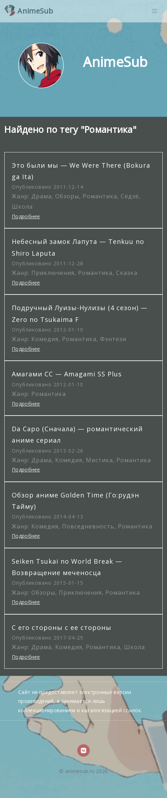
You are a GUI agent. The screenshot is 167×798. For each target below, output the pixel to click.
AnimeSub (28, 10)
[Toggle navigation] (154, 11)
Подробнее (26, 216)
